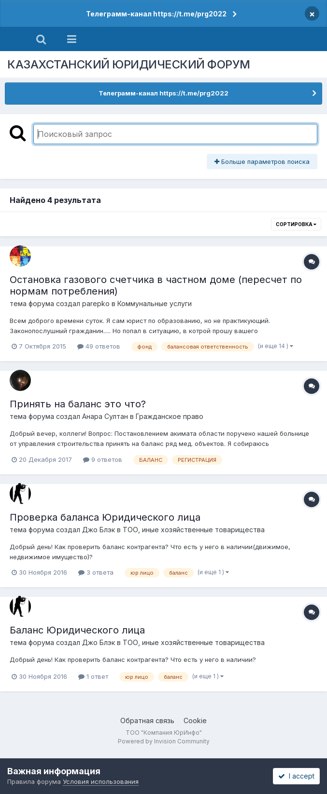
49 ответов (98, 346)
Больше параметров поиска (262, 161)
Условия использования (101, 781)
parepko (96, 303)
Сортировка (296, 224)
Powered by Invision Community (164, 741)
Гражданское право (169, 416)
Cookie (195, 720)
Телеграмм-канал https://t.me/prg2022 (156, 14)
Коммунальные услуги (154, 303)
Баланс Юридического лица (77, 630)
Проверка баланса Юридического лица (105, 517)
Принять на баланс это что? (78, 404)
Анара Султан (105, 416)
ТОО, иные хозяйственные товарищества (194, 529)
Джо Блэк (98, 529)
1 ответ (93, 676)
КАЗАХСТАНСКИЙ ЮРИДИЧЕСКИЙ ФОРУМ (128, 64)
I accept (296, 776)
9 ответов (102, 459)
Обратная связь (147, 720)
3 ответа (96, 572)
